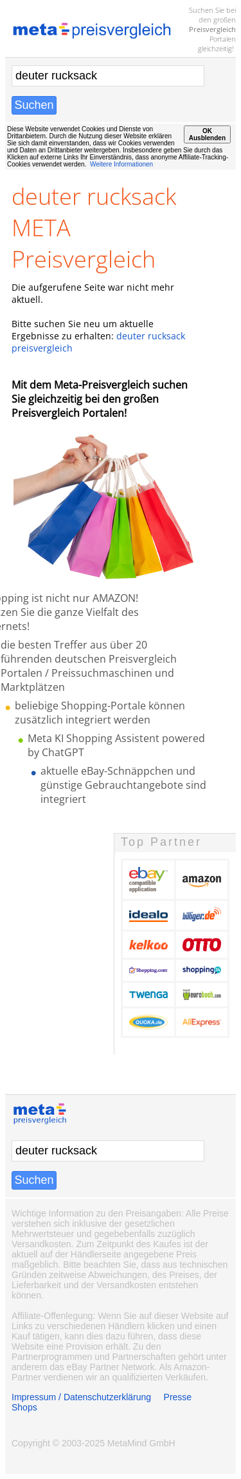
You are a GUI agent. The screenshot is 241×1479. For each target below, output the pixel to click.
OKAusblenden (207, 134)
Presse (178, 1397)
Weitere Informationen (121, 164)
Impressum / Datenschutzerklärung (81, 1397)
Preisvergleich (212, 29)
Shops (24, 1407)
